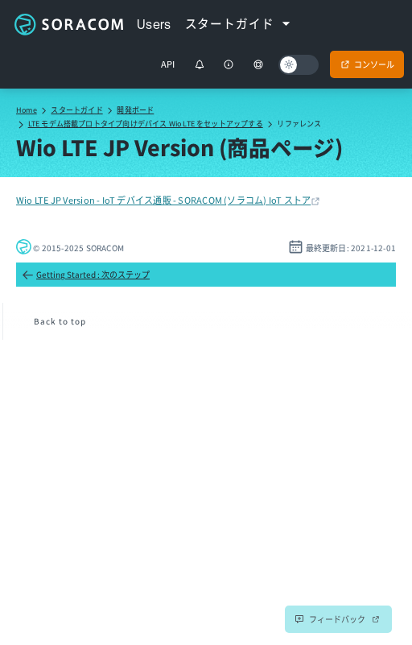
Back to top (60, 321)
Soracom (68, 24)
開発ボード (135, 110)
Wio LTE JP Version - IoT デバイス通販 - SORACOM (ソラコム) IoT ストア (163, 199)
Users (154, 24)
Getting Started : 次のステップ (86, 274)
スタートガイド (76, 110)
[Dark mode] (298, 65)
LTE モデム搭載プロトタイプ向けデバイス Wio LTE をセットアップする (145, 123)
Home (26, 110)
